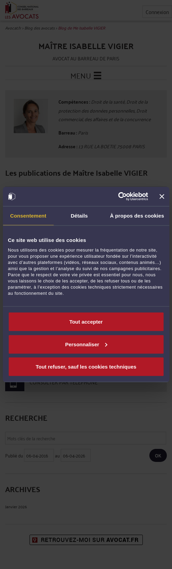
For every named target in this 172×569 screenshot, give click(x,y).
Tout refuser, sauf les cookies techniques (86, 367)
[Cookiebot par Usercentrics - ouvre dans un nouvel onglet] (118, 196)
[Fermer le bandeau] (161, 196)
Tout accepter (86, 322)
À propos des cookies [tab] (137, 215)
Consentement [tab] (28, 215)
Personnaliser (86, 344)
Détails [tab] (79, 215)
